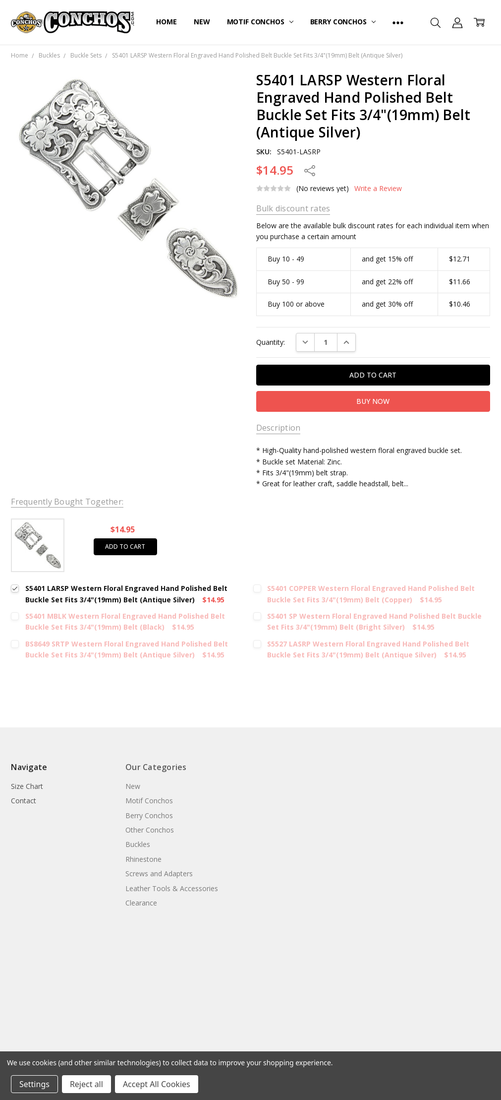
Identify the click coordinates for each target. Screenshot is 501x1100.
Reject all (86, 1084)
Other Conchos (149, 830)
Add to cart (125, 546)
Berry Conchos (343, 21)
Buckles (137, 844)
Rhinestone (143, 859)
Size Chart (27, 786)
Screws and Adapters (159, 873)
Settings (34, 1084)
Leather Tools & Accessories (171, 888)
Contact (23, 800)
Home (166, 21)
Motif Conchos (260, 21)
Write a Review (378, 189)
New (202, 21)
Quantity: (270, 342)
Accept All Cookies (156, 1084)
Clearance (141, 902)
